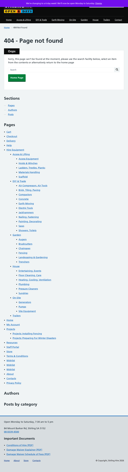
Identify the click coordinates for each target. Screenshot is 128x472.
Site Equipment (27, 311)
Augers (22, 239)
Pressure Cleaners (28, 288)
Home (9, 20)
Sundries (23, 293)
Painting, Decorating (30, 221)
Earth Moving (58, 20)
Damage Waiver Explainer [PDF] (24, 449)
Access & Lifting (23, 20)
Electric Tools (26, 208)
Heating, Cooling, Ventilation (35, 279)
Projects (10, 329)
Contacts (11, 378)
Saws (21, 226)
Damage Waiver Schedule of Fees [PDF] (28, 454)
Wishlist (10, 360)
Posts (11, 114)
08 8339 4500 (11, 431)
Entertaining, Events (30, 270)
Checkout (11, 136)
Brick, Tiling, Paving (29, 190)
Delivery (11, 140)
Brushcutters (25, 243)
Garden (84, 20)
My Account (13, 324)
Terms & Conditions (17, 356)
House (95, 20)
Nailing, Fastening (29, 217)
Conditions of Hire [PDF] (19, 445)
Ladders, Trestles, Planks (32, 167)
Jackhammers (26, 212)
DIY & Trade (41, 20)
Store (9, 351)
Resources (11, 342)
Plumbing (24, 284)
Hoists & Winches (28, 163)
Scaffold (23, 176)
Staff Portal (12, 347)
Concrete (24, 199)
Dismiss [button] (98, 3)
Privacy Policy (13, 383)
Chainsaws (24, 248)
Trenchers (24, 261)
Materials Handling (29, 172)
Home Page (16, 77)
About (10, 374)
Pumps (22, 306)
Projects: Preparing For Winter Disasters (34, 338)
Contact (118, 20)
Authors (12, 110)
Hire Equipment (15, 149)
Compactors (25, 194)
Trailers (106, 20)
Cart (8, 131)
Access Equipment (28, 158)
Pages (11, 105)
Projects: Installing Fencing (27, 333)
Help (9, 145)
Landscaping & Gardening (33, 257)
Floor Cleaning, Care (30, 275)
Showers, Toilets (27, 230)
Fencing (23, 252)
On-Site (72, 20)
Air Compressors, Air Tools (33, 185)
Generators (25, 302)
